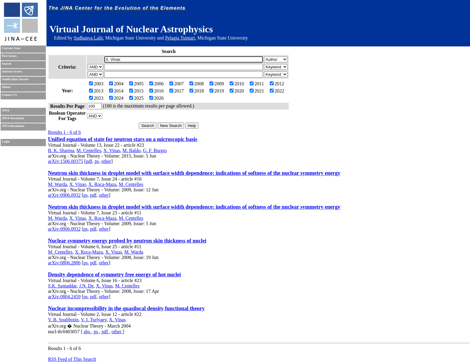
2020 (237, 90)
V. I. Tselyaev (94, 319)
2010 (237, 83)
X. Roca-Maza (102, 184)
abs (87, 331)
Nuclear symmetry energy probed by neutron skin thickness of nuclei (127, 241)
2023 (96, 98)
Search (6, 63)
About (6, 87)
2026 (156, 98)
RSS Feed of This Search (72, 359)
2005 (136, 83)
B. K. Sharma (61, 150)
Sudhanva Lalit (88, 37)
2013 (96, 90)
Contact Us (9, 94)
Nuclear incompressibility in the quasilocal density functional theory (126, 308)
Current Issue (11, 48)
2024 (116, 98)
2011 (257, 83)
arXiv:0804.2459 (64, 296)
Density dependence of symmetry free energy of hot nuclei (114, 275)
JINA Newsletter (13, 118)
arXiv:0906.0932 (64, 195)
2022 (277, 90)
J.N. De (86, 285)
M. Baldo (132, 150)
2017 (176, 90)
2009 (217, 83)
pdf (89, 161)
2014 (116, 90)
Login (6, 141)
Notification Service (15, 79)
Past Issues (9, 55)
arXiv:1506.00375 (65, 161)
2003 (96, 83)
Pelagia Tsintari (180, 37)
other (106, 161)
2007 (176, 83)
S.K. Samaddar (62, 285)
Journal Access (12, 71)
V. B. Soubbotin (63, 319)
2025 (136, 98)
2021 (257, 90)
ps (97, 161)
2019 (217, 90)
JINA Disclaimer (13, 126)
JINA (5, 110)
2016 (156, 90)
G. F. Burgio (155, 150)
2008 (196, 83)
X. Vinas (111, 150)
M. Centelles (88, 150)
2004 (116, 83)
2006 (156, 83)
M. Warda (57, 184)
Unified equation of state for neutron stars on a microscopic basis (122, 139)
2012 (277, 83)
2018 (196, 90)
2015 (136, 90)
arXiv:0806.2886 (64, 262)
